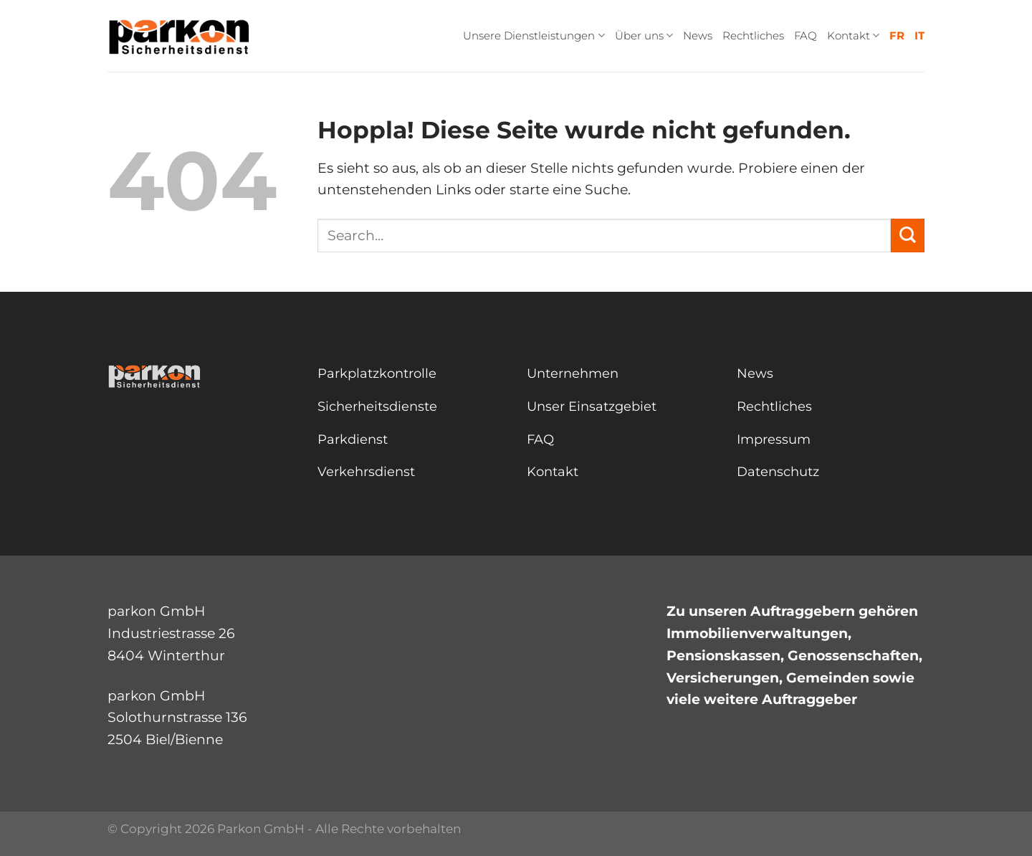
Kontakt (853, 36)
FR (896, 35)
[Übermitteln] (907, 235)
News (697, 35)
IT (919, 35)
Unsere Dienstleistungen (533, 36)
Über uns (644, 36)
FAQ (805, 35)
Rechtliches (753, 35)
